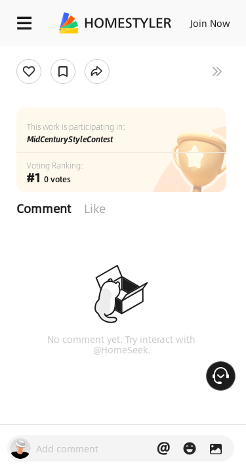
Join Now (210, 23)
